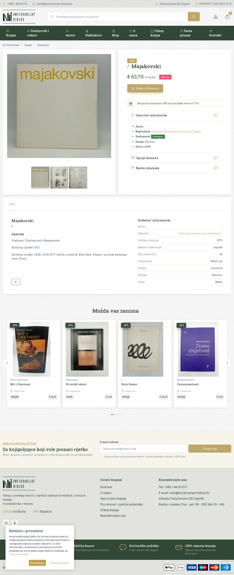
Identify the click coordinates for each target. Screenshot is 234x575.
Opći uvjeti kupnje (113, 498)
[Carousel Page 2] (116, 414)
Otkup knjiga (157, 33)
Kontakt (215, 33)
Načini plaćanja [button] (145, 168)
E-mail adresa (109, 442)
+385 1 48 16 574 (15, 3)
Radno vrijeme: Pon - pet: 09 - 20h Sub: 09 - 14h (191, 504)
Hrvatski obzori (76, 384)
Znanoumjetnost (188, 384)
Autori (70, 33)
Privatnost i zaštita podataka (121, 504)
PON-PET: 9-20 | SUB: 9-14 (213, 3)
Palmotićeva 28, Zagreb (172, 3)
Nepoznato (72, 379)
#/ (16, 281)
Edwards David (185, 379)
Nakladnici (93, 33)
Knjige (11, 33)
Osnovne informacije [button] (149, 115)
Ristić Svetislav (19, 379)
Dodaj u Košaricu (145, 88)
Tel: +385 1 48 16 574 (173, 487)
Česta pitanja (186, 33)
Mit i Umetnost (20, 384)
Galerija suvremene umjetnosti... (200, 233)
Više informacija (18, 554)
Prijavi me (210, 448)
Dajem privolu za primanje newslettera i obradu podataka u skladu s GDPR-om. (145, 456)
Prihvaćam (37, 563)
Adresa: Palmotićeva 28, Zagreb (181, 498)
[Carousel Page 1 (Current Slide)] (112, 414)
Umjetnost (43, 45)
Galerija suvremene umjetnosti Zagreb (176, 131)
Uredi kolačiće (59, 563)
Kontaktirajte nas (113, 515)
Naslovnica (11, 45)
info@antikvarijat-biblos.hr (52, 3)
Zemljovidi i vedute (38, 33)
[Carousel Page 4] (123, 414)
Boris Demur (129, 384)
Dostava (106, 487)
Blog (115, 33)
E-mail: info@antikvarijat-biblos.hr (184, 493)
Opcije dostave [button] (144, 158)
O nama (133, 33)
